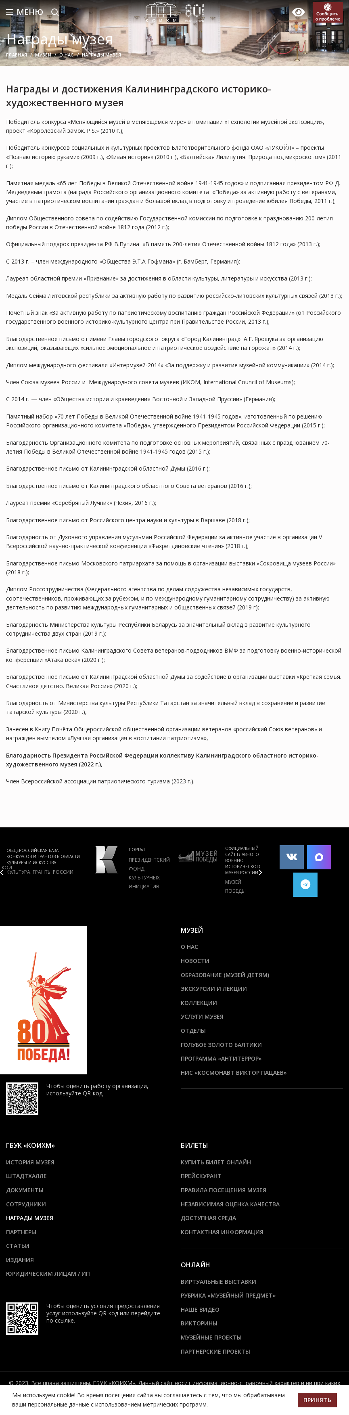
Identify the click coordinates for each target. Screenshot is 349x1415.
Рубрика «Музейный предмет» (228, 1295)
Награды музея (29, 1218)
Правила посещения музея (223, 1190)
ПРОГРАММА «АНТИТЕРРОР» (221, 1058)
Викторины (199, 1323)
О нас (66, 55)
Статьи (17, 1246)
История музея (30, 1162)
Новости (195, 961)
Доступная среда (208, 1218)
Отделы (193, 1030)
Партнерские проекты (215, 1351)
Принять (317, 1400)
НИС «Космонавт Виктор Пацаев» (234, 1072)
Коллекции (199, 1003)
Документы (25, 1190)
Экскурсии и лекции (214, 988)
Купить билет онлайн (216, 1162)
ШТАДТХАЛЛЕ (26, 1176)
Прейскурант (201, 1176)
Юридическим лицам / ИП (48, 1273)
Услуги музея (202, 1016)
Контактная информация (222, 1232)
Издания (20, 1260)
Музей (43, 55)
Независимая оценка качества (230, 1204)
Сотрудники (26, 1204)
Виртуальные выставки (218, 1281)
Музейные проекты (211, 1337)
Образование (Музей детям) (225, 975)
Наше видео (200, 1309)
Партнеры (21, 1232)
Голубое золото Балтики (221, 1045)
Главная (16, 55)
